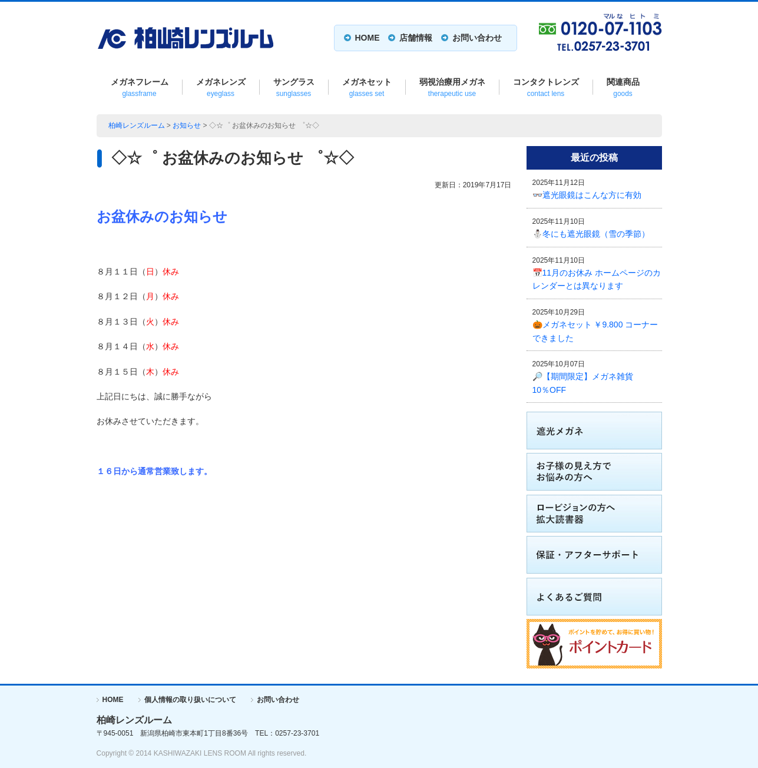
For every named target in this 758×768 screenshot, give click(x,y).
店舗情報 (415, 37)
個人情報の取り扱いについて (190, 700)
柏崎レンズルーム (136, 125)
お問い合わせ (477, 37)
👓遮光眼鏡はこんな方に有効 (586, 195)
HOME (367, 37)
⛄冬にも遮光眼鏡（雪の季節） (591, 234)
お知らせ (187, 125)
